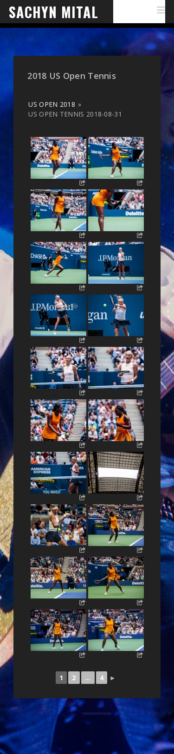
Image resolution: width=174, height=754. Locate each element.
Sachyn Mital (53, 11)
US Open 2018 (51, 104)
